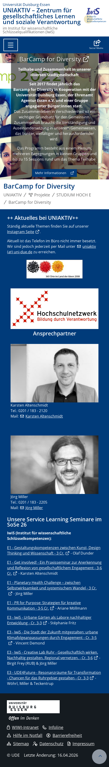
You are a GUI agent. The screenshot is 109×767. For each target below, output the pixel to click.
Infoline (52, 727)
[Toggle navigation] (10, 45)
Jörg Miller (34, 507)
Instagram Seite (20, 231)
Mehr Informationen (50, 173)
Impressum (81, 743)
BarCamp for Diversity (50, 59)
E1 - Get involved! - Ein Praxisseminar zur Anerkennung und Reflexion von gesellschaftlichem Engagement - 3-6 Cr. (54, 568)
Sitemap (18, 743)
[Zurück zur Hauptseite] (94, 20)
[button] (96, 45)
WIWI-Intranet (23, 727)
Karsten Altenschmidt (44, 416)
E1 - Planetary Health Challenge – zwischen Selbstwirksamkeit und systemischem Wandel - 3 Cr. (52, 585)
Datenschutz (48, 743)
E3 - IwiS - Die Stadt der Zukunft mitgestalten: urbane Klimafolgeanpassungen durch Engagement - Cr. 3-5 (52, 635)
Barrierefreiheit (64, 735)
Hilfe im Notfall (24, 735)
